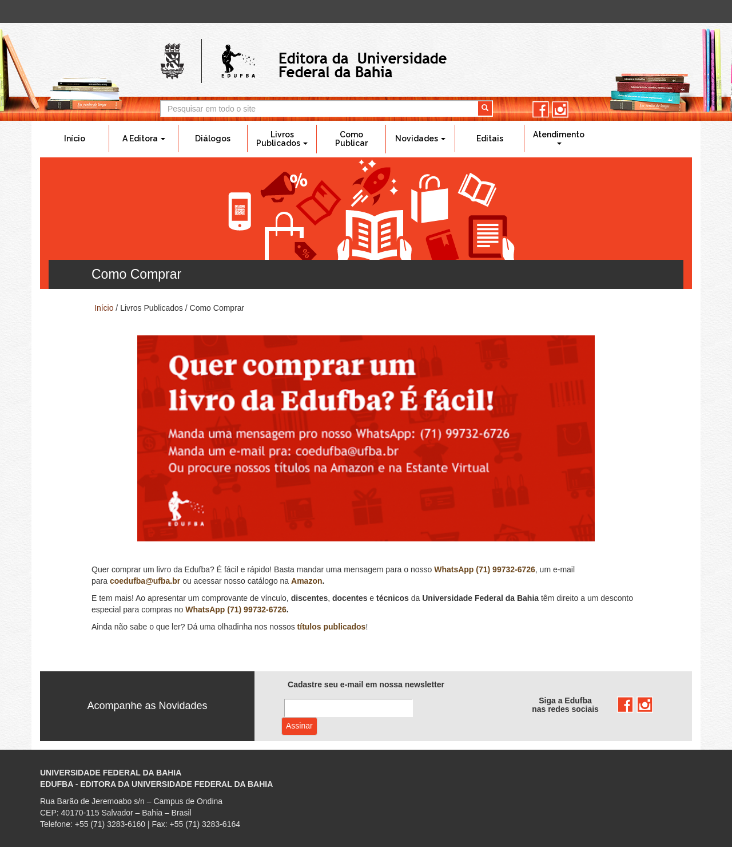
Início (74, 138)
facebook (540, 109)
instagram (560, 109)
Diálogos (212, 138)
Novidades (420, 138)
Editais (489, 138)
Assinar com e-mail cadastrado (299, 726)
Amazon (306, 580)
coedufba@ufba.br (145, 580)
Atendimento (558, 137)
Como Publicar (351, 139)
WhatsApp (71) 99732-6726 (484, 569)
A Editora (143, 138)
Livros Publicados (282, 139)
